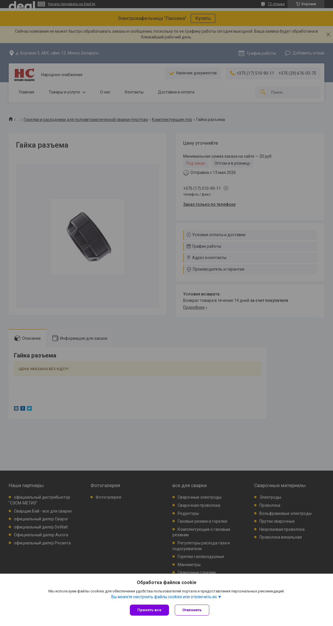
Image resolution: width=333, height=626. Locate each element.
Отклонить (192, 610)
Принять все (149, 610)
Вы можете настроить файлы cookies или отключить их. (164, 596)
